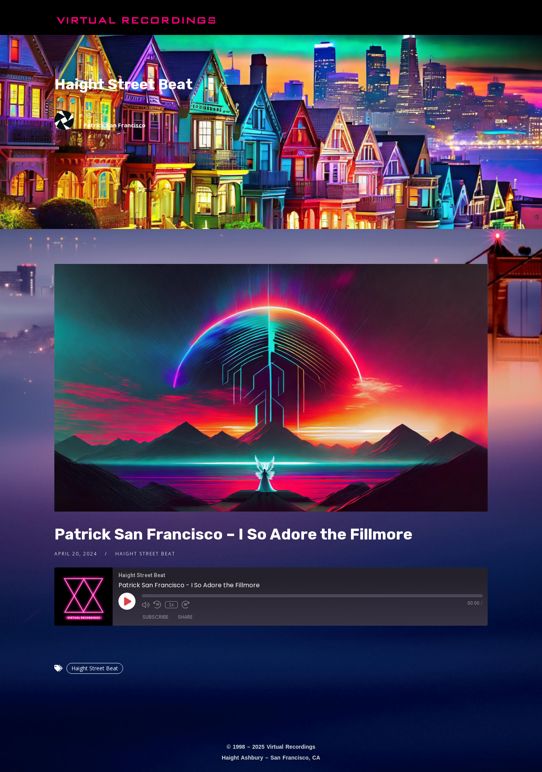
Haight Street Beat (123, 84)
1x (171, 604)
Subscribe (155, 617)
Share (185, 617)
